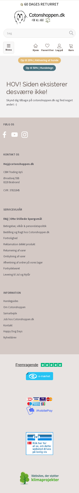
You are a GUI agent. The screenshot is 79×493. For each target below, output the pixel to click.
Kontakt (7, 325)
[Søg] (71, 33)
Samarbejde (10, 313)
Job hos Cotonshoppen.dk (18, 319)
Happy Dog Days (12, 331)
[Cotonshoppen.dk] (39, 17)
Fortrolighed (10, 238)
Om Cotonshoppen (14, 307)
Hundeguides (10, 301)
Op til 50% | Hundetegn (39, 67)
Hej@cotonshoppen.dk (18, 164)
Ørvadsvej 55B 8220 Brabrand (11, 180)
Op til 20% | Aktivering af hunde (40, 60)
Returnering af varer (14, 250)
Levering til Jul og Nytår (16, 274)
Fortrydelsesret (11, 268)
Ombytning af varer (14, 256)
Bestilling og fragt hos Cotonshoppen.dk (26, 232)
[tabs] (71, 48)
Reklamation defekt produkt (19, 244)
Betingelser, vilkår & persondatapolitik (24, 226)
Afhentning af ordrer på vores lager (23, 262)
